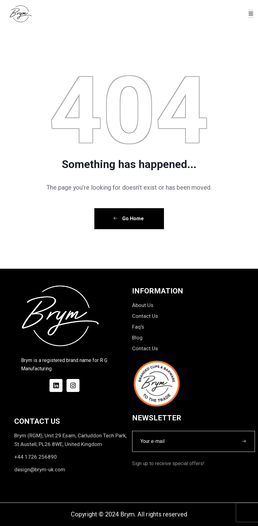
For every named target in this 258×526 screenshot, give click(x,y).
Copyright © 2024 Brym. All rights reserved (129, 514)
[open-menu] (250, 13)
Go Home (128, 218)
